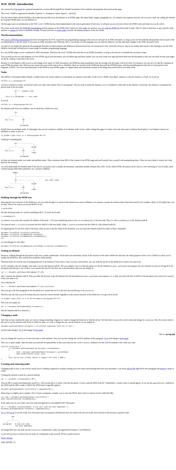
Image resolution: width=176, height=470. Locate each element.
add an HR (131, 389)
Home (3, 463)
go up (12, 435)
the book (18, 9)
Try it (21, 347)
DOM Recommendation (32, 28)
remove (163, 389)
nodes (85, 28)
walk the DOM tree (112, 28)
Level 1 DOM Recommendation (17, 40)
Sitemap (9, 463)
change (13, 30)
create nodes (61, 30)
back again (38, 347)
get (160, 28)
